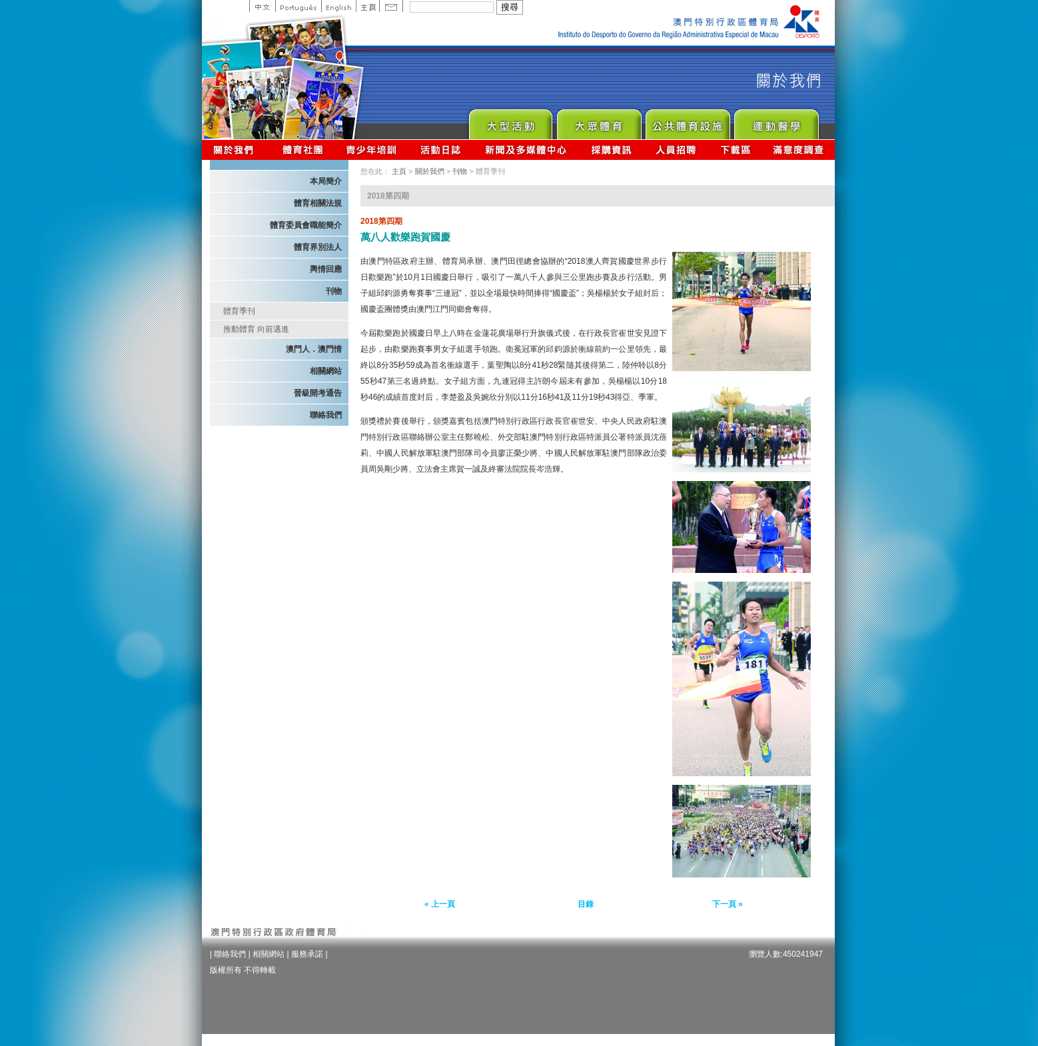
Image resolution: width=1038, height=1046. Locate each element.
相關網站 (326, 371)
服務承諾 (307, 954)
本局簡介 (326, 181)
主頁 (367, 6)
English (338, 6)
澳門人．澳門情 (314, 349)
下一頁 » (727, 904)
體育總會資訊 (302, 149)
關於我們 (236, 149)
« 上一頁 (439, 904)
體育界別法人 (318, 247)
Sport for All (598, 121)
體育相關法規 (318, 203)
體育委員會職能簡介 (306, 225)
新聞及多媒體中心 (526, 149)
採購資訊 (611, 149)
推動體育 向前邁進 (256, 329)
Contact (391, 6)
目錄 (586, 904)
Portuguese (298, 6)
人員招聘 (676, 149)
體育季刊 (239, 311)
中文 (262, 6)
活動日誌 (441, 149)
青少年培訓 (371, 149)
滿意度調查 (799, 149)
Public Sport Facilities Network (687, 121)
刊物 (334, 291)
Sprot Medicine (776, 121)
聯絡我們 (326, 415)
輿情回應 (326, 269)
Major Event (510, 121)
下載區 (735, 149)
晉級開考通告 (318, 393)
